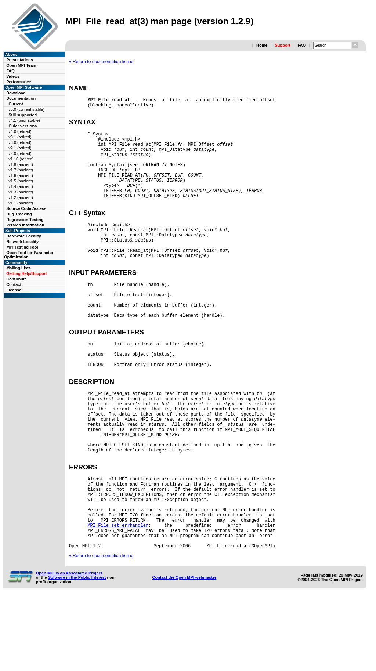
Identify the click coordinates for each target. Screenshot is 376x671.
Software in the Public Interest (77, 652)
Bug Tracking (19, 214)
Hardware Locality (23, 236)
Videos (12, 76)
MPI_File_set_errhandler (117, 595)
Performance (18, 82)
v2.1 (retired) (19, 148)
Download (16, 93)
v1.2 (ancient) (20, 197)
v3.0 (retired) (19, 142)
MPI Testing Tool (22, 247)
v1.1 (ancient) (20, 203)
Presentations (19, 60)
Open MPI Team (21, 65)
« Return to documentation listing (101, 61)
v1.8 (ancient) (20, 164)
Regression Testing (24, 219)
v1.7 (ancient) (20, 170)
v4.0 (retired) (19, 131)
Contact (13, 284)
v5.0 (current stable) (26, 109)
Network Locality (22, 241)
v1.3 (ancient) (20, 192)
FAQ (301, 45)
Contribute (16, 279)
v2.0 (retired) (19, 153)
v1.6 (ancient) (20, 175)
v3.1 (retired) (19, 137)
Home (262, 45)
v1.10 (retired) (20, 159)
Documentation (21, 98)
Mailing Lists (18, 268)
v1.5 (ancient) (20, 181)
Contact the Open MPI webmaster (184, 652)
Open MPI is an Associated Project (69, 648)
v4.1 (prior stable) (24, 120)
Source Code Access (26, 208)
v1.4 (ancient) (20, 186)
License (13, 290)
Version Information (25, 225)
